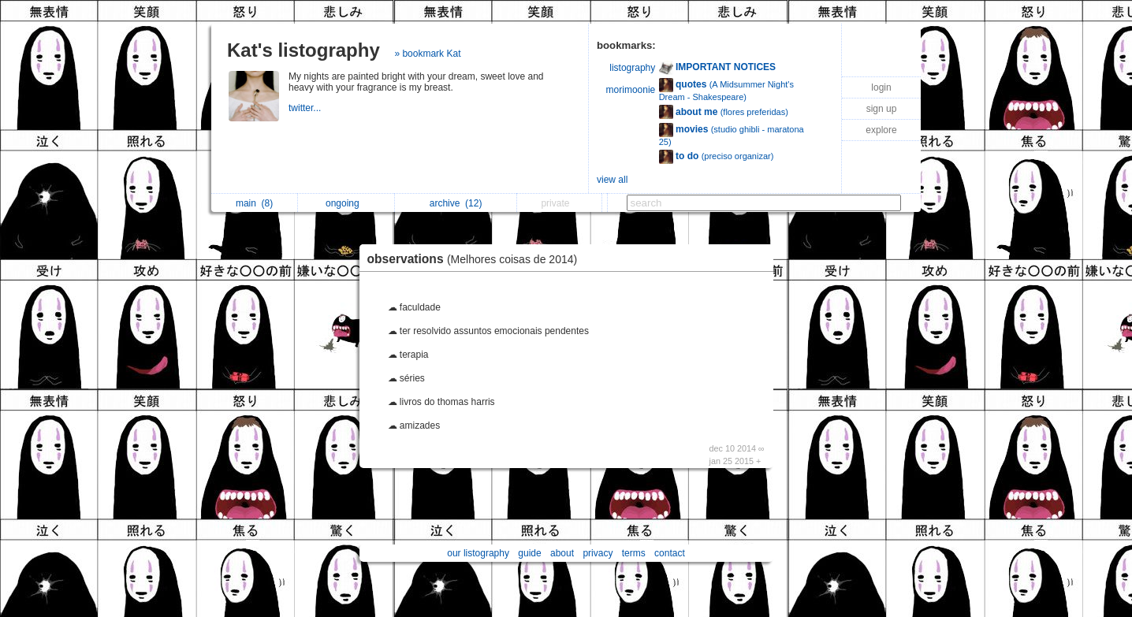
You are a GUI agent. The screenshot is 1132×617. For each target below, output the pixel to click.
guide (529, 553)
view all (612, 179)
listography (632, 67)
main (254, 203)
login (881, 87)
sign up (881, 108)
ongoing (346, 203)
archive (456, 203)
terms (634, 553)
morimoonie (631, 89)
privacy (598, 553)
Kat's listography (303, 50)
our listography (478, 553)
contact (669, 553)
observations (476, 259)
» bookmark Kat (427, 53)
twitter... (306, 107)
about (562, 553)
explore (881, 130)
